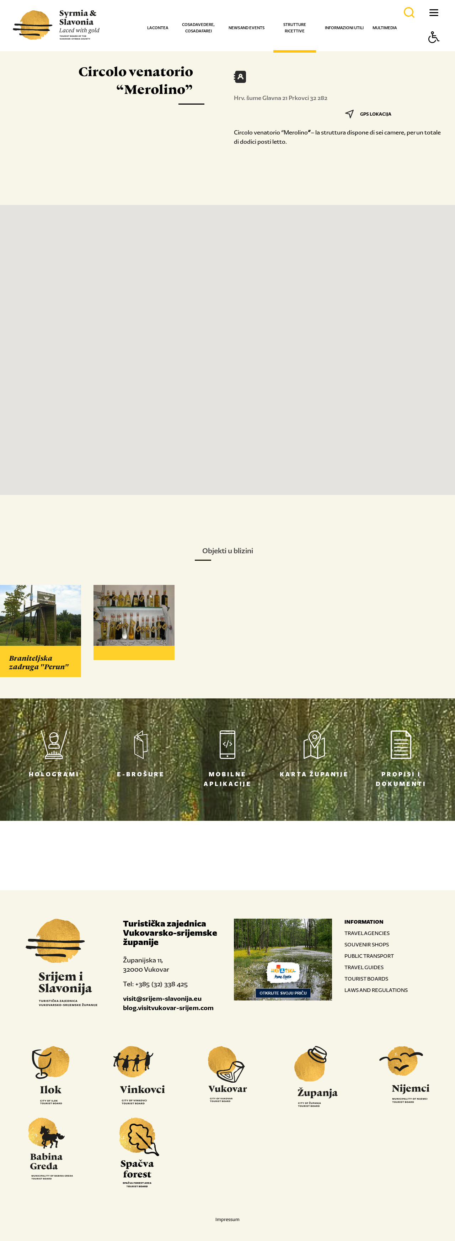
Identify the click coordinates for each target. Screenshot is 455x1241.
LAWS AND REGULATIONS (376, 990)
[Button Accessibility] (434, 49)
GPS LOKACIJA (368, 114)
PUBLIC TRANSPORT (369, 955)
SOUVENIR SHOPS (366, 944)
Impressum (227, 1219)
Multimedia (385, 27)
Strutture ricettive (294, 27)
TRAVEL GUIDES (364, 967)
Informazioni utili (344, 27)
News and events (246, 27)
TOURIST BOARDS (366, 978)
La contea (157, 27)
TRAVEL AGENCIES (367, 933)
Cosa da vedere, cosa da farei (198, 27)
